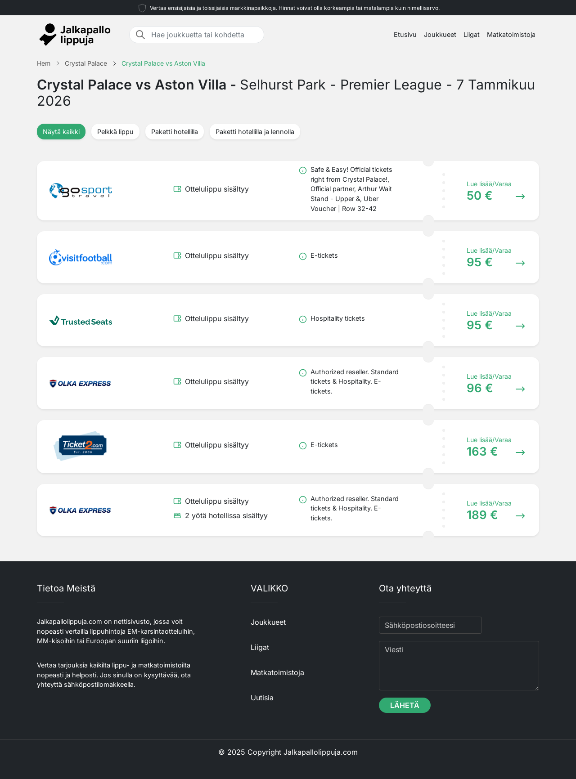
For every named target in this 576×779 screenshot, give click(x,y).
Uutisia (262, 697)
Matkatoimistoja (511, 34)
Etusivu (405, 34)
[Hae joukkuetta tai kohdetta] (205, 35)
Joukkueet (440, 34)
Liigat (472, 34)
